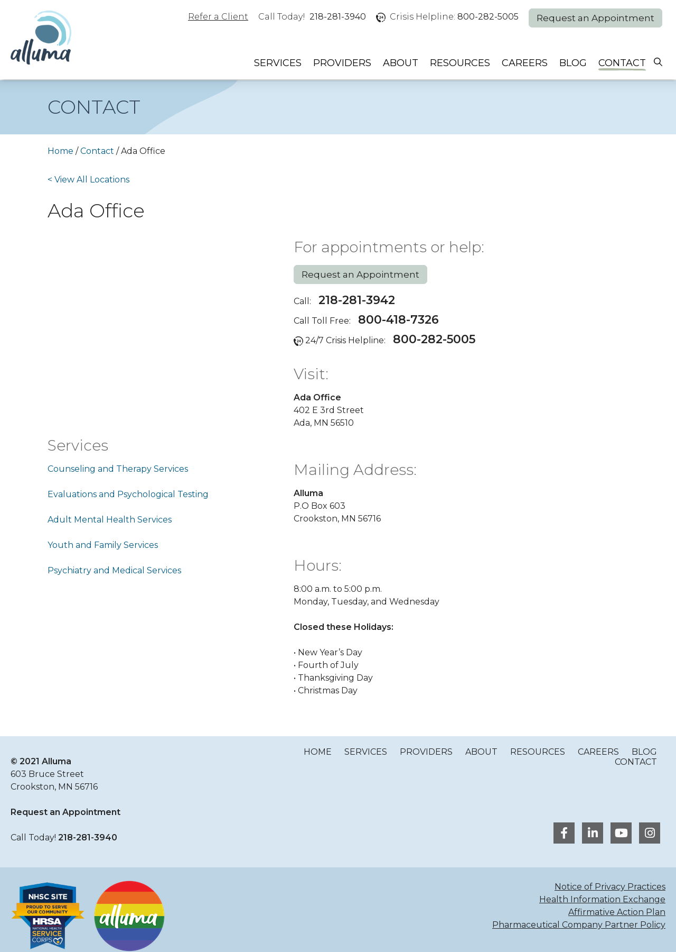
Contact (622, 63)
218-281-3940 (337, 17)
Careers (525, 63)
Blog (573, 63)
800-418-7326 (398, 320)
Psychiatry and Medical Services (114, 570)
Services (278, 63)
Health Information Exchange (602, 899)
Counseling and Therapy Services (118, 469)
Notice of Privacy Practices (610, 887)
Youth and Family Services (103, 545)
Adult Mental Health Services (110, 520)
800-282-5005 (488, 17)
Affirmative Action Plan (616, 912)
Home (60, 151)
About (400, 63)
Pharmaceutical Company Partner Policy (578, 925)
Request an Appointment (595, 18)
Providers (342, 63)
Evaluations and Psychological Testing (128, 494)
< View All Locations (88, 180)
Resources (460, 63)
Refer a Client (218, 17)
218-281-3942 (356, 300)
